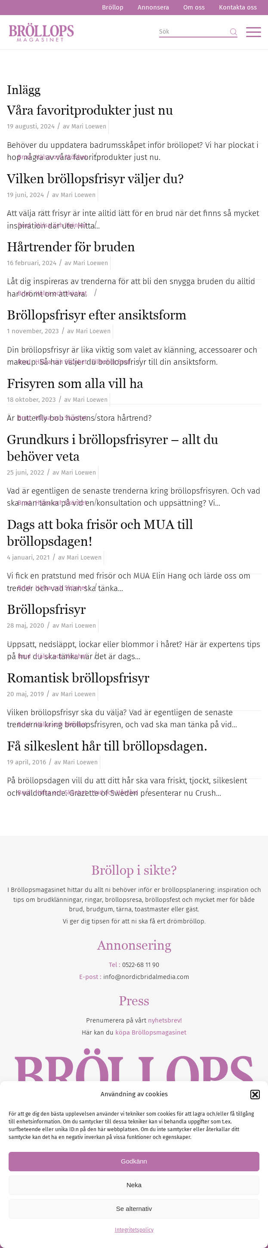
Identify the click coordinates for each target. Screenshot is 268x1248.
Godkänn (134, 1161)
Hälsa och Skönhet (61, 157)
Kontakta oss (238, 7)
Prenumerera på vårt (134, 1020)
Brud (24, 157)
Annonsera (153, 7)
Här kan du (134, 1032)
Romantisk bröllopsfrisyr (78, 677)
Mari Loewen (88, 126)
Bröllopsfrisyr (46, 609)
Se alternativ (134, 1208)
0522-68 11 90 (140, 965)
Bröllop (112, 7)
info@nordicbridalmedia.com (146, 977)
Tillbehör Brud (111, 362)
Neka (134, 1185)
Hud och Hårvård (115, 793)
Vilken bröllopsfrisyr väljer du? (95, 178)
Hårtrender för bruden (71, 246)
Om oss (194, 7)
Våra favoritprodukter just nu (90, 110)
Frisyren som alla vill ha (75, 383)
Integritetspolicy (134, 1230)
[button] (255, 1094)
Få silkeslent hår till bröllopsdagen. (107, 746)
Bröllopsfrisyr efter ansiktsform (96, 314)
